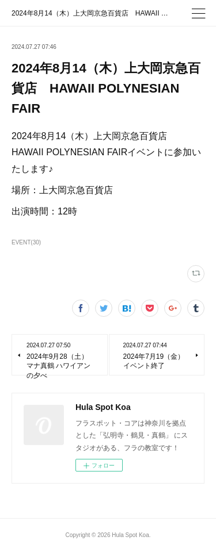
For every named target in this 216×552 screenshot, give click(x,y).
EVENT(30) (26, 242)
